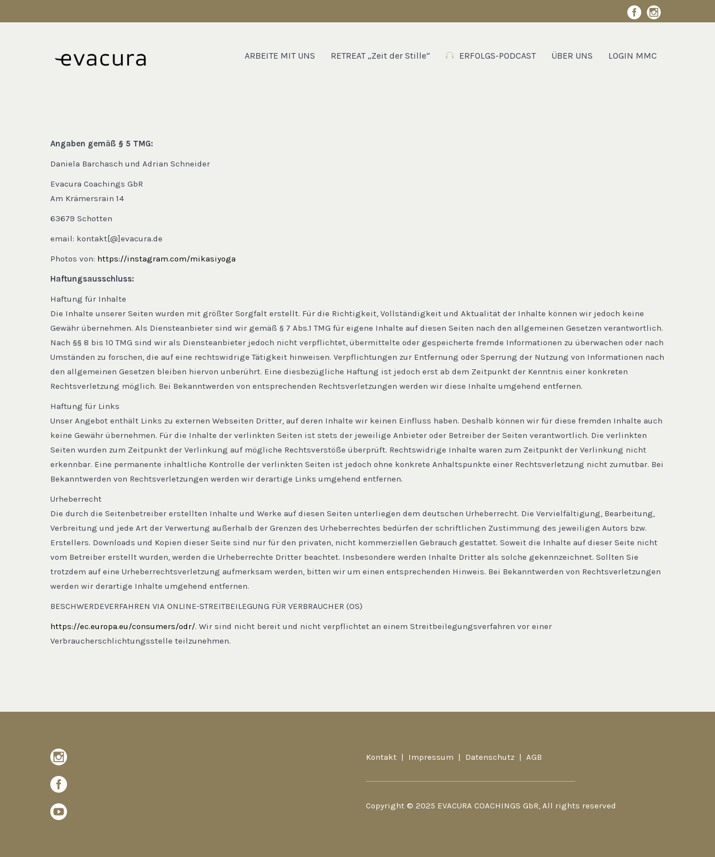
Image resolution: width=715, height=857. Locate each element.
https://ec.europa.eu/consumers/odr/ (122, 626)
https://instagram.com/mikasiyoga (166, 259)
